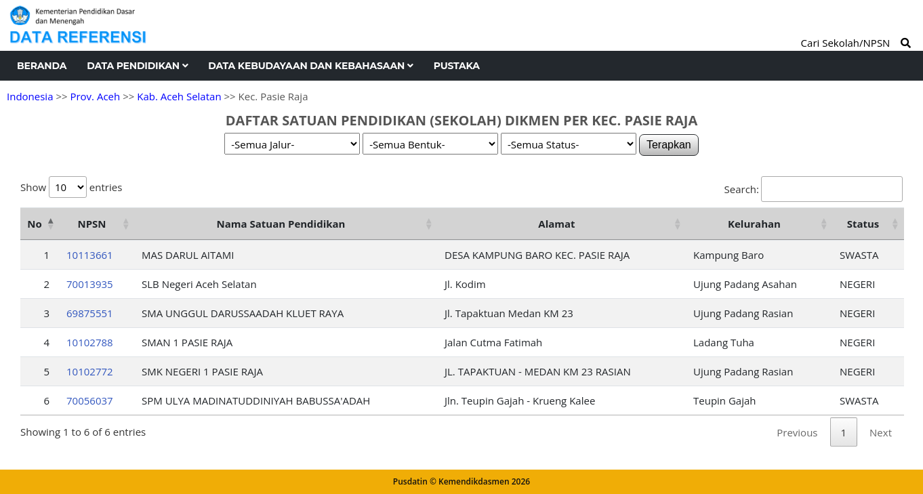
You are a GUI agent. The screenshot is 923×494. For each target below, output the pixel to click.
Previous (797, 432)
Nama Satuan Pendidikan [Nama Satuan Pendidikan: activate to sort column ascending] (281, 223)
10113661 (89, 255)
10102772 (89, 371)
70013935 (89, 284)
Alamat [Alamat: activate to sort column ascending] (556, 223)
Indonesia (30, 96)
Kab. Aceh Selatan (179, 96)
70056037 (89, 400)
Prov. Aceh (95, 96)
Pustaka (457, 66)
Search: (813, 189)
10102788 (89, 342)
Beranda (41, 66)
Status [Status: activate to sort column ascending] (863, 223)
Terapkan (669, 144)
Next (880, 432)
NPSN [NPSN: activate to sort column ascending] (91, 223)
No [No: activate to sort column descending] (34, 223)
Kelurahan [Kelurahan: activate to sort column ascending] (754, 223)
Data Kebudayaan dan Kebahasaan (310, 66)
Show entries (71, 187)
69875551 (89, 313)
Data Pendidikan (137, 66)
